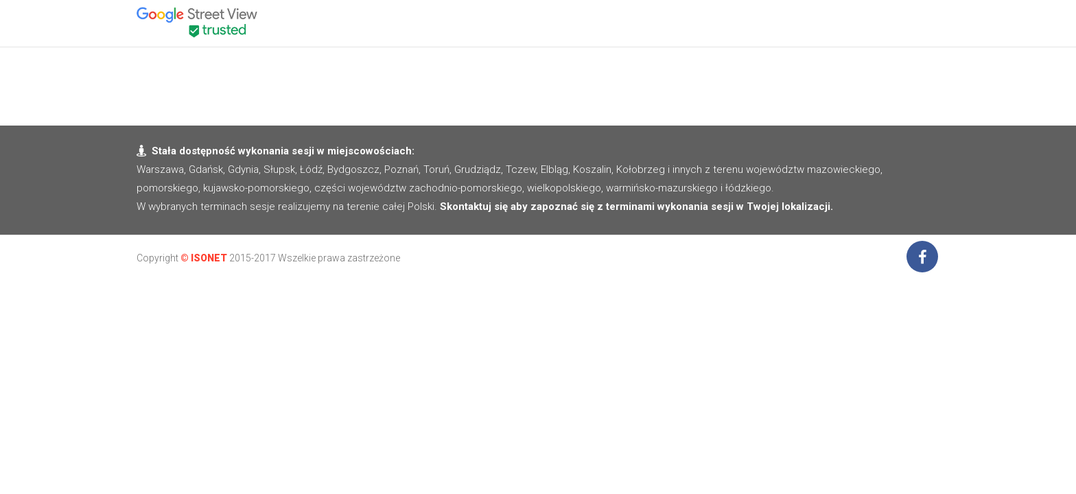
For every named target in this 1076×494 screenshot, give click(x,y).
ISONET (209, 257)
